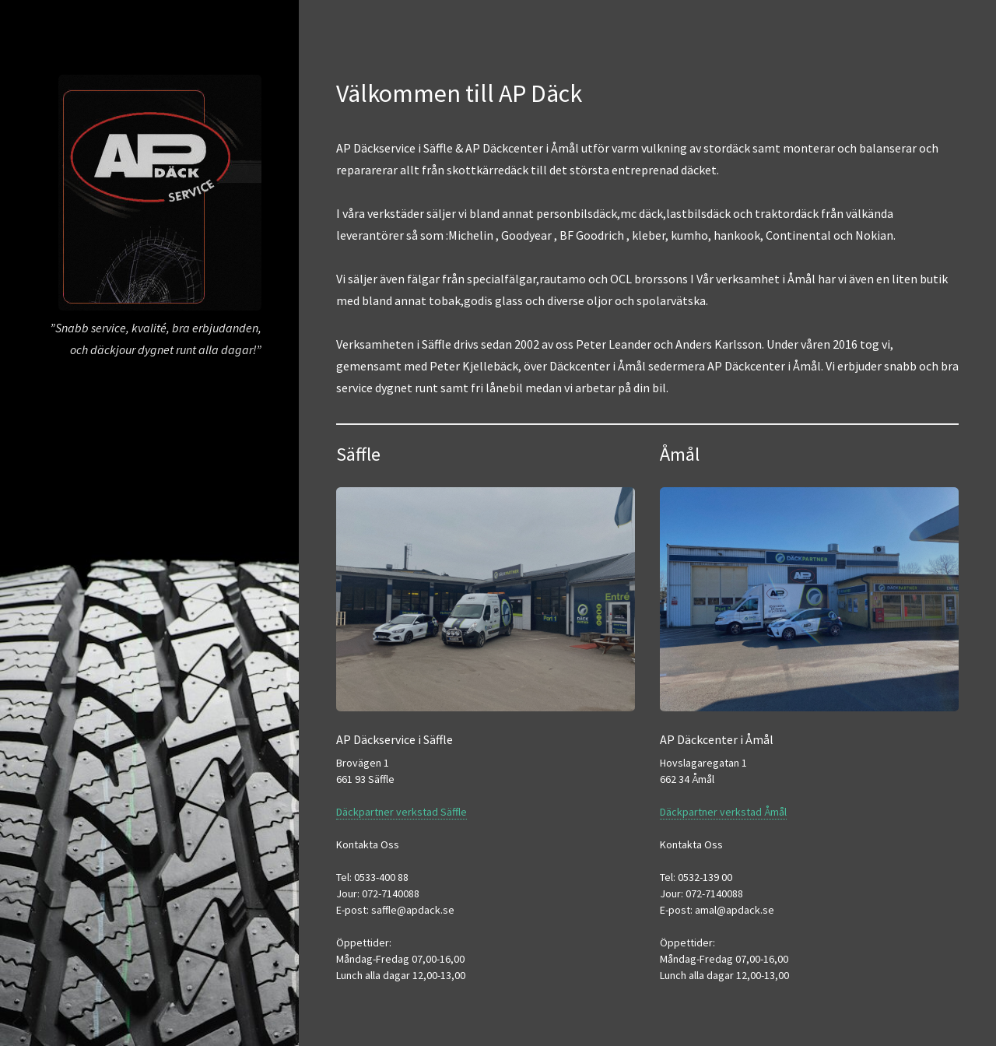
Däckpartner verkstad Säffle (401, 812)
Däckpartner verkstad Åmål (723, 812)
